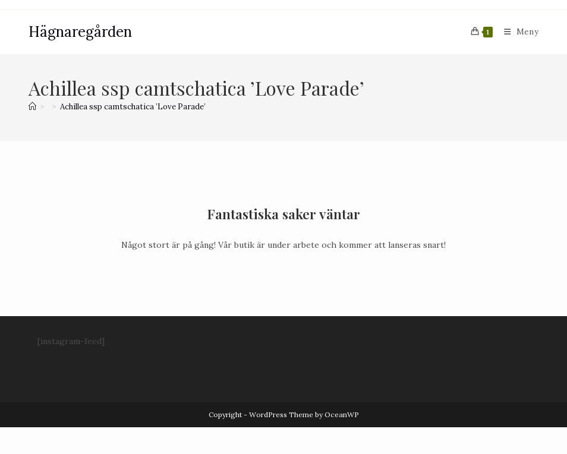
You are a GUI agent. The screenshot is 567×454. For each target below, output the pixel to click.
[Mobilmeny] (517, 32)
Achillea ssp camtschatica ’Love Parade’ (133, 107)
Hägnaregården (80, 32)
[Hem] (32, 107)
